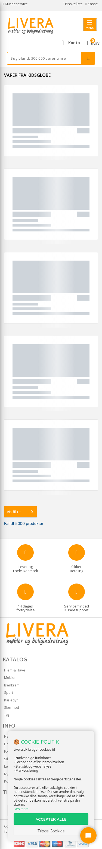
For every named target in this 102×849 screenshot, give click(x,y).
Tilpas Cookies (51, 830)
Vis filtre (21, 511)
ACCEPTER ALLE (51, 819)
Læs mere (21, 809)
